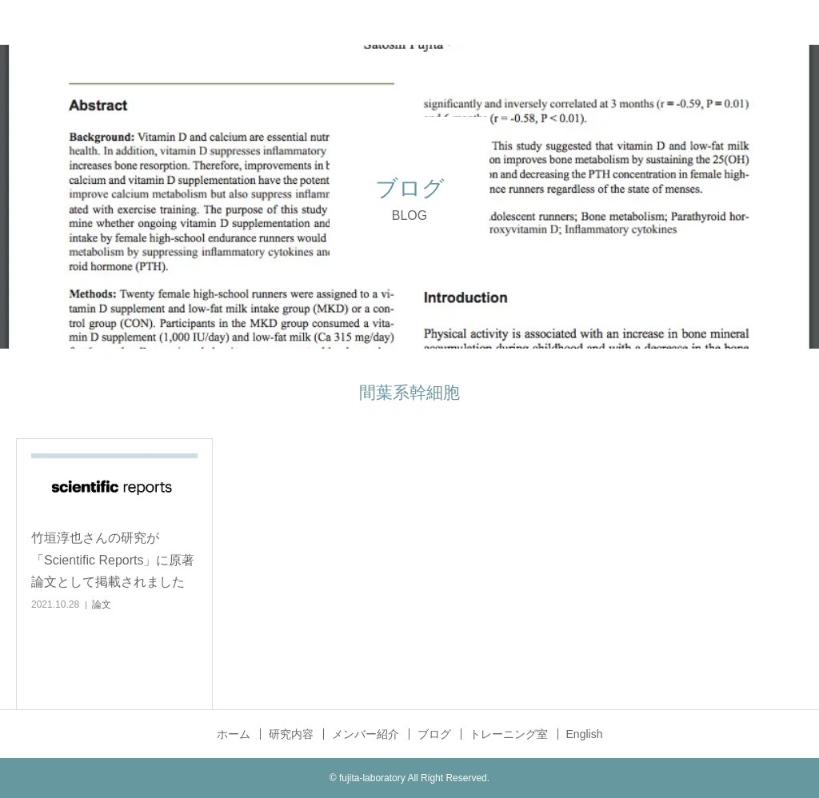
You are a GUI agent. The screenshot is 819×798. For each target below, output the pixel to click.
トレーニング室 (508, 734)
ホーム (233, 734)
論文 (101, 604)
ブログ (434, 734)
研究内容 (291, 734)
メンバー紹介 (365, 734)
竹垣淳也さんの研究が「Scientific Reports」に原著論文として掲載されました (113, 559)
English (584, 734)
